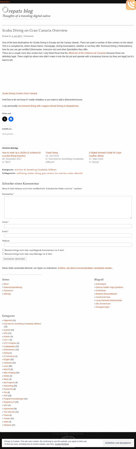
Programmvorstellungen (14, 399)
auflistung (21, 173)
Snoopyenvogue (103, 307)
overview (63, 173)
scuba (70, 173)
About (6, 284)
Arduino (7, 336)
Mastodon (5, 1)
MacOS (7, 369)
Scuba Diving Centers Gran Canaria (19, 93)
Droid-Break (101, 290)
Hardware (8, 363)
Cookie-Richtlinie (62, 444)
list (56, 173)
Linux (6, 366)
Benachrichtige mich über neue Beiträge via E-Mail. (28, 254)
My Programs (9, 382)
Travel (6, 415)
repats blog (20, 11)
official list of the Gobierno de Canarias (87, 53)
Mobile (6, 376)
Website (5, 241)
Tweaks (7, 418)
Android (7, 330)
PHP (6, 396)
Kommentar (8, 194)
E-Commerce (9, 356)
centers (31, 173)
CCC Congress (10, 343)
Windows (7, 425)
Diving (6, 353)
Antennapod (101, 284)
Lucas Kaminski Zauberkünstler (109, 300)
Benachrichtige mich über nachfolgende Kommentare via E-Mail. (34, 250)
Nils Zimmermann (103, 304)
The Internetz (9, 412)
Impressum (8, 290)
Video (6, 422)
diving (38, 173)
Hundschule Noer (103, 297)
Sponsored (8, 409)
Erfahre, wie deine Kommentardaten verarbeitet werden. (85, 268)
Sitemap (7, 294)
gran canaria (48, 173)
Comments (29, 36)
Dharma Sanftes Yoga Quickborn (109, 287)
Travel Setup (52, 152)
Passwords (8, 389)
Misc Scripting (9, 373)
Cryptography (9, 346)
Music (6, 379)
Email (5, 231)
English (7, 359)
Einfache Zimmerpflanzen (106, 294)
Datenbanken (9, 350)
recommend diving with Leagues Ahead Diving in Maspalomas (48, 106)
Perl (5, 392)
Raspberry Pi (9, 402)
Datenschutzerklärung (13, 287)
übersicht (78, 173)
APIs (6, 333)
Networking (8, 386)
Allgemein (8, 320)
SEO (6, 405)
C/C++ (6, 340)
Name (5, 222)
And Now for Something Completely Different (35, 170)
